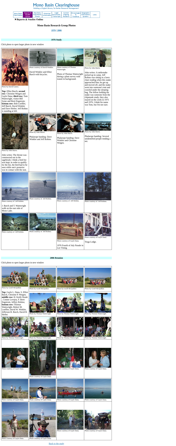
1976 (53, 30)
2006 (59, 30)
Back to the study (56, 443)
